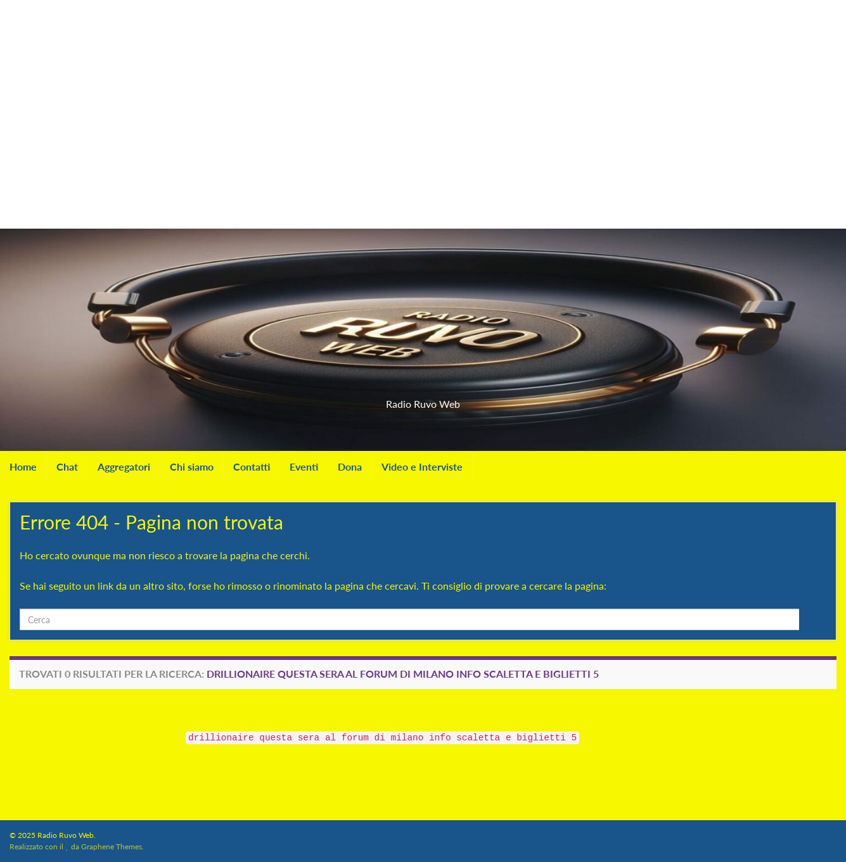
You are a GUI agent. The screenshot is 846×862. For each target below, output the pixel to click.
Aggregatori (124, 466)
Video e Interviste (422, 466)
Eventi (304, 466)
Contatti (251, 466)
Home (23, 466)
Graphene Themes (111, 846)
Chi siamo (192, 466)
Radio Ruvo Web (423, 400)
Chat (67, 466)
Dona (350, 466)
